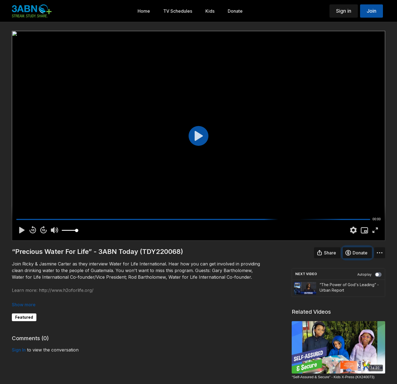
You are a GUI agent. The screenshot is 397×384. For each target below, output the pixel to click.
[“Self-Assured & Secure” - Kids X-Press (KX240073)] (338, 377)
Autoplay (369, 274)
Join (371, 11)
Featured (24, 317)
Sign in (343, 11)
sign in (19, 350)
